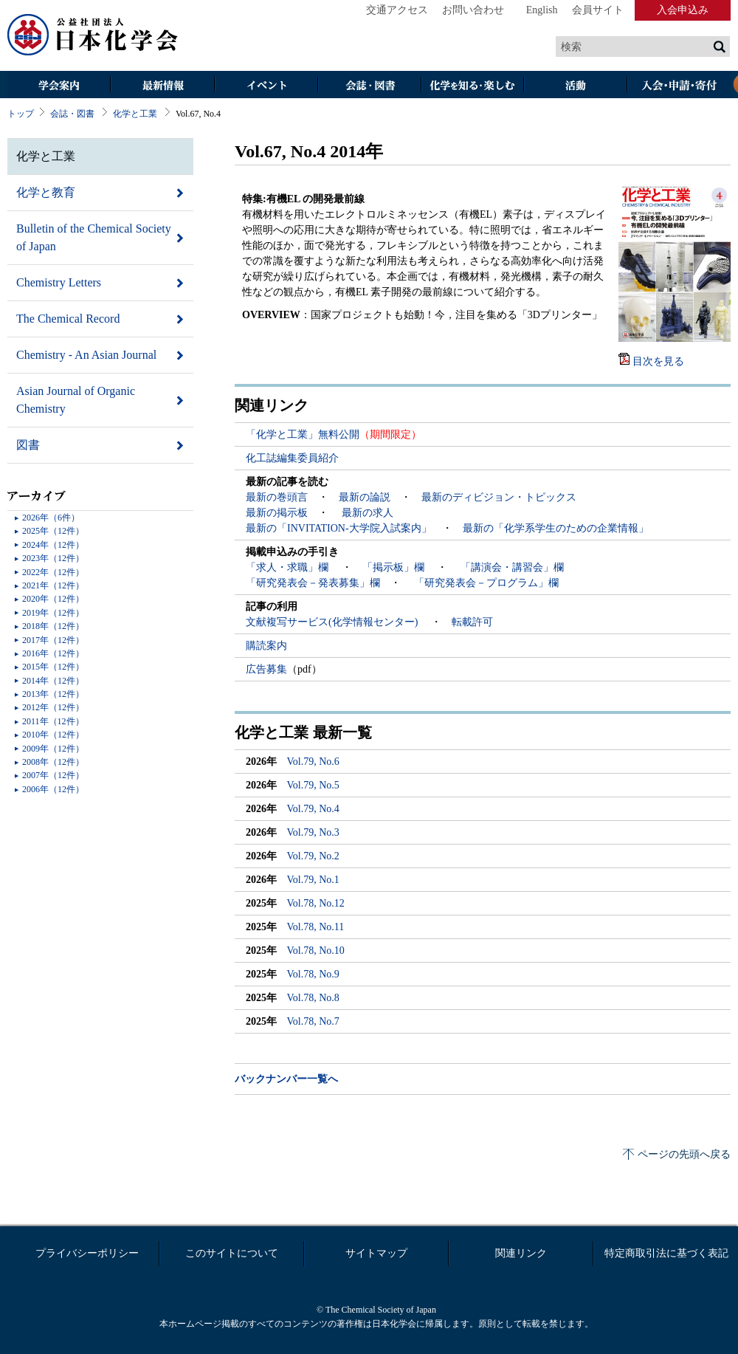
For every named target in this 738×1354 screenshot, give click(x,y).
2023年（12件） (53, 558)
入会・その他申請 (679, 86)
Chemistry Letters (58, 282)
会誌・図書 (369, 86)
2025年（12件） (53, 531)
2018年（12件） (53, 626)
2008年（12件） (53, 762)
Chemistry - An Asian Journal (86, 354)
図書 (28, 445)
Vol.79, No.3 (313, 832)
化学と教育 (45, 192)
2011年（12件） (53, 721)
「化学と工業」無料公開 (302, 434)
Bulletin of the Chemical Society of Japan (93, 237)
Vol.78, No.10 (316, 950)
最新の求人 (367, 512)
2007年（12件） (53, 775)
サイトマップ (376, 1253)
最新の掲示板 (277, 512)
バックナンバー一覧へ (286, 1079)
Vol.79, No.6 (313, 761)
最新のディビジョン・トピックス (498, 497)
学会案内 (59, 86)
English (542, 10)
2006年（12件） (53, 789)
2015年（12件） (53, 666)
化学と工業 (135, 114)
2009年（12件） (53, 748)
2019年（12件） (53, 613)
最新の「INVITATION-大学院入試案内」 (339, 528)
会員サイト (598, 10)
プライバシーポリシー (87, 1253)
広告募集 (266, 669)
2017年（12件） (53, 640)
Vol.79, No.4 (313, 808)
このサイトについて (231, 1253)
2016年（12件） (53, 653)
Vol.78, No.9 (313, 974)
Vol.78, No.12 (316, 903)
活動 (575, 86)
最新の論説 (364, 497)
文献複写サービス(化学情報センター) (333, 622)
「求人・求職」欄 (288, 567)
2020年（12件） (53, 599)
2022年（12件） (53, 572)
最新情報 (162, 86)
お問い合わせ (473, 10)
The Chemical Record (68, 318)
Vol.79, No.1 (313, 879)
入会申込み (682, 10)
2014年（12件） (53, 681)
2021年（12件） (53, 585)
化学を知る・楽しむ (472, 86)
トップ (20, 114)
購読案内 (266, 645)
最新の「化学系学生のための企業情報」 (556, 528)
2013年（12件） (53, 694)
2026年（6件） (51, 517)
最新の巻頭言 (277, 497)
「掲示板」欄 (394, 567)
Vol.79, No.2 (313, 856)
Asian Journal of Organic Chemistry (75, 400)
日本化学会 (93, 35)
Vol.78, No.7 (313, 1021)
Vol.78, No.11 (316, 926)
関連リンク (521, 1253)
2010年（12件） (53, 734)
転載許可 (472, 622)
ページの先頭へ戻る (684, 1154)
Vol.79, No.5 (313, 785)
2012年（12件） (53, 707)
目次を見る (658, 361)
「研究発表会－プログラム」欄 (485, 582)
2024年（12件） (53, 545)
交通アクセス (397, 10)
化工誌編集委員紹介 (292, 458)
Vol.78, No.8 (313, 997)
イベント (265, 86)
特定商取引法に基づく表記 (666, 1253)
